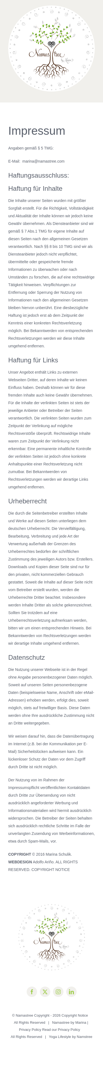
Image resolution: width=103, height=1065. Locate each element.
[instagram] (58, 992)
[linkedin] (71, 992)
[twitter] (45, 992)
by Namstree (82, 1037)
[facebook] (32, 992)
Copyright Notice (75, 1015)
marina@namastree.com (43, 161)
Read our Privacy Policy (61, 1030)
